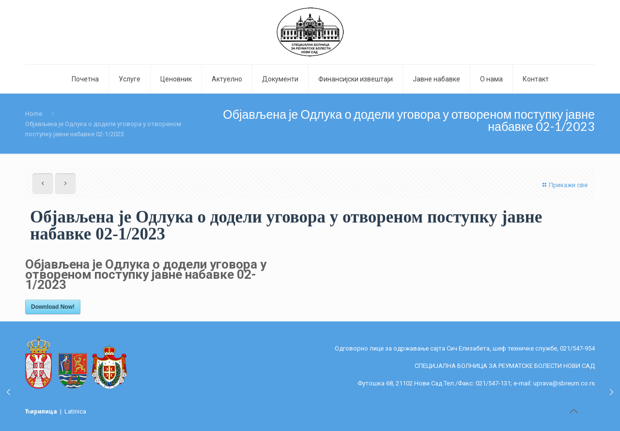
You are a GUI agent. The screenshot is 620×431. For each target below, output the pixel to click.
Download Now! (53, 306)
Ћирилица (42, 411)
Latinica (75, 411)
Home (33, 113)
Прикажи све (564, 185)
